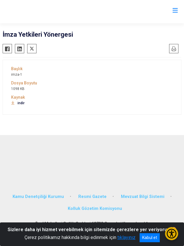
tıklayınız (126, 237)
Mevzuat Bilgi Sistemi (142, 196)
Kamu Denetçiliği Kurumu (38, 196)
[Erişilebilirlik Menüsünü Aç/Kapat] (171, 233)
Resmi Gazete (92, 196)
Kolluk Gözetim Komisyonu (95, 208)
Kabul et (149, 237)
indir (18, 103)
